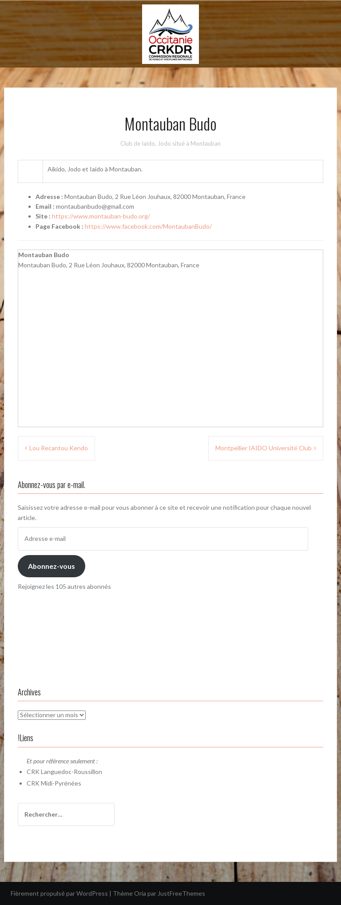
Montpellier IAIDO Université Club (263, 448)
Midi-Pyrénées (61, 783)
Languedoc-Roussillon (71, 771)
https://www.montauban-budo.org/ (101, 216)
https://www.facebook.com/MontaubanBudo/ (148, 226)
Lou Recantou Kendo (58, 448)
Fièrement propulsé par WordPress (59, 893)
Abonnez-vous (51, 566)
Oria (140, 893)
